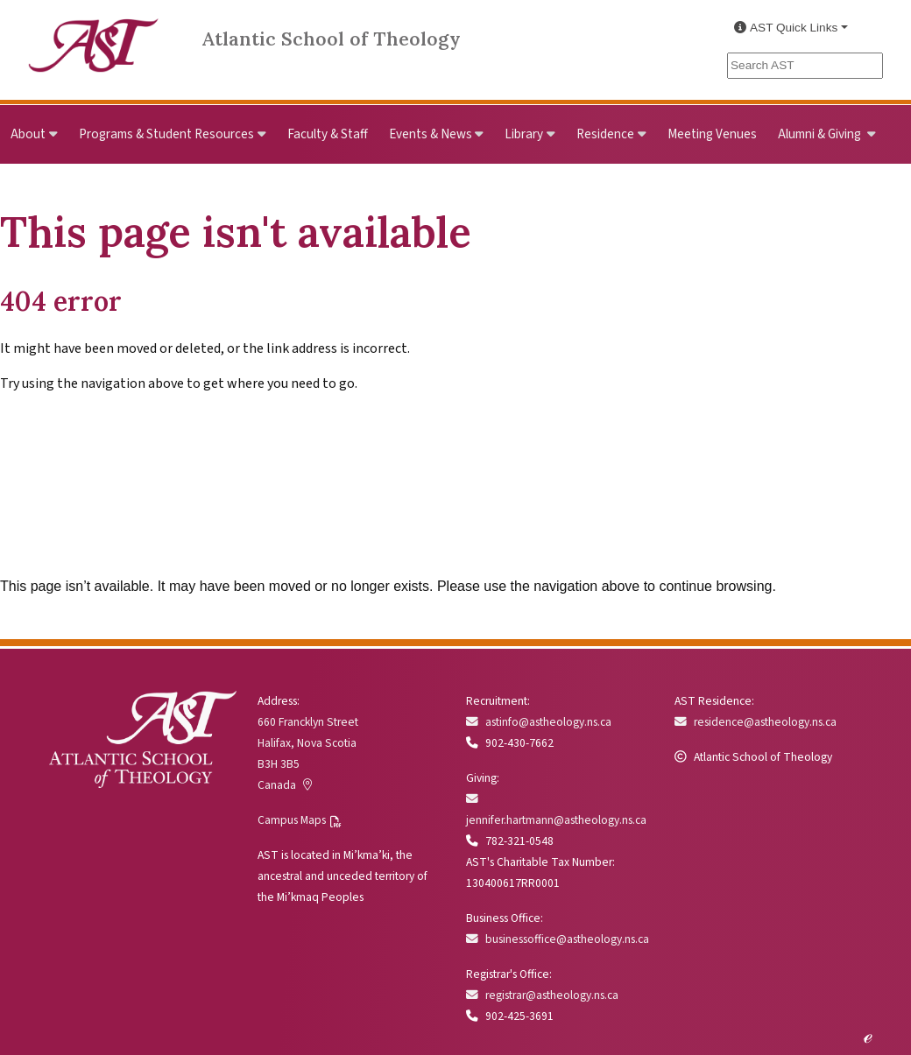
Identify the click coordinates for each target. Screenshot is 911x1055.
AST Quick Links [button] (785, 27)
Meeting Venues (712, 134)
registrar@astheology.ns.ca (542, 995)
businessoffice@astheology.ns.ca (557, 939)
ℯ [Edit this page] (867, 1035)
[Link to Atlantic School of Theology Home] (93, 35)
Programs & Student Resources (166, 134)
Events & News (430, 134)
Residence (605, 134)
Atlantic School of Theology (331, 38)
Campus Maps (292, 820)
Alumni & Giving (821, 134)
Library (524, 134)
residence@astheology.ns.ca (755, 722)
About (28, 134)
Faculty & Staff (327, 134)
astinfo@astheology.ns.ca (538, 722)
